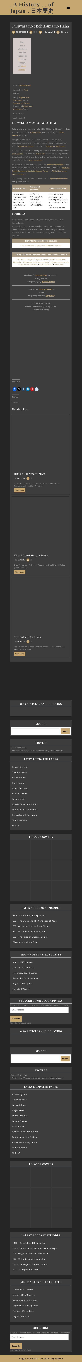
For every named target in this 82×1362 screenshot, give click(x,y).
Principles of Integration (24, 815)
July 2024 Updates (22, 989)
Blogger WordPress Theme (32, 1358)
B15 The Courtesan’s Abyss (29, 473)
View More (19, 489)
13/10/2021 (20, 478)
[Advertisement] (41, 679)
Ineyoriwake (18, 783)
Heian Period (25, 85)
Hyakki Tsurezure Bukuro (25, 804)
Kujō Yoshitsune (46, 264)
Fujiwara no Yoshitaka (28, 264)
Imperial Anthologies (55, 164)
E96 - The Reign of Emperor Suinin (30, 937)
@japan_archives (48, 281)
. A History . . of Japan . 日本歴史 (32, 7)
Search (41, 723)
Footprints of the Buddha (25, 809)
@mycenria (50, 295)
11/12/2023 (20, 641)
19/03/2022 (21, 32)
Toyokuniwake (19, 772)
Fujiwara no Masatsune (44, 259)
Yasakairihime (19, 777)
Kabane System (19, 767)
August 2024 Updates (23, 983)
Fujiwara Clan (35, 132)
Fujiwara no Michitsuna (55, 146)
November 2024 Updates (25, 973)
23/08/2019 (20, 560)
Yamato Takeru (19, 793)
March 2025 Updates (23, 962)
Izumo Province (20, 788)
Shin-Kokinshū (19, 820)
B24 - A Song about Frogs (25, 942)
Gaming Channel (45, 289)
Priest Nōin (59, 264)
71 (19, 59)
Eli (34, 32)
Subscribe (16, 1018)
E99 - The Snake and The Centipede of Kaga (35, 921)
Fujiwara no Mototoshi (60, 262)
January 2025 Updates (24, 967)
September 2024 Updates (25, 978)
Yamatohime (18, 799)
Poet (26, 90)
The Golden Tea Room (27, 637)
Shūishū (16, 825)
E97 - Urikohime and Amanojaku (29, 931)
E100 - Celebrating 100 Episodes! (29, 915)
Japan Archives (41, 275)
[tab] (68, 7)
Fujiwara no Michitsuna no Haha (48, 245)
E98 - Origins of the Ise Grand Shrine (31, 926)
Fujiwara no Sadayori (25, 259)
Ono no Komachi (27, 245)
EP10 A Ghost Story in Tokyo (31, 555)
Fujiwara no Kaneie (21, 103)
